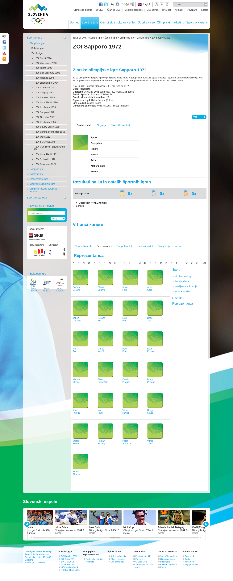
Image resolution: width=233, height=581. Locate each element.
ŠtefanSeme (76, 442)
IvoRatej (100, 411)
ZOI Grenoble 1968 (45, 117)
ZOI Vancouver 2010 (46, 63)
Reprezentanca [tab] (182, 303)
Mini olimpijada (118, 562)
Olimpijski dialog (167, 559)
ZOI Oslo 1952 (43, 137)
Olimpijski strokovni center (118, 22)
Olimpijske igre (37, 43)
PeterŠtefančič (127, 442)
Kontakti (179, 10)
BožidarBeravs (77, 288)
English (146, 4)
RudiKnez (125, 350)
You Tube (189, 562)
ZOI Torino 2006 (44, 68)
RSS (4, 59)
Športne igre (89, 22)
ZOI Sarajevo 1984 (45, 97)
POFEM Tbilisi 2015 (70, 570)
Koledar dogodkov (119, 556)
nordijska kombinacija (186, 286)
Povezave (192, 10)
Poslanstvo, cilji (142, 556)
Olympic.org (126, 4)
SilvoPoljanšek (103, 381)
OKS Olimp (152, 10)
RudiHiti (125, 319)
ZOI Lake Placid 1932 (47, 154)
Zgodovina (140, 559)
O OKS (99, 10)
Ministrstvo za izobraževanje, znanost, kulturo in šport (118, 4)
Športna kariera (196, 22)
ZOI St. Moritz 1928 (46, 159)
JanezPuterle (76, 411)
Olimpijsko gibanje (82, 10)
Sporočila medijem (168, 556)
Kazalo (204, 10)
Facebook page (101, 4)
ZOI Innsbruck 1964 (46, 122)
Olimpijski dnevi (118, 559)
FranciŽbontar (77, 473)
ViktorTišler (150, 442)
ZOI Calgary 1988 (45, 92)
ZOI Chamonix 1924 (46, 164)
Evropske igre (37, 169)
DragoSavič (150, 411)
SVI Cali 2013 (67, 562)
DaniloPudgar (126, 381)
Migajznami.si (191, 564)
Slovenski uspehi (83, 246)
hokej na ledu (182, 281)
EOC (132, 4)
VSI (204, 263)
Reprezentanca (104, 246)
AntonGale (150, 288)
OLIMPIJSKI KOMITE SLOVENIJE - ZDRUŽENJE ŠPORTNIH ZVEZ (38, 15)
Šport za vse (146, 22)
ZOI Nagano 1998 (45, 78)
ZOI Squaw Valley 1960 (48, 127)
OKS (84, 37)
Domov (74, 22)
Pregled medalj (124, 246)
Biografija (101, 125)
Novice (178, 246)
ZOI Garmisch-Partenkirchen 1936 (48, 148)
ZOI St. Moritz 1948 (46, 141)
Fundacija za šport (112, 4)
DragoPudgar (151, 381)
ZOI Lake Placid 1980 (47, 102)
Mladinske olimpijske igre (42, 184)
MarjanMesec (76, 381)
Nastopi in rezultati (120, 125)
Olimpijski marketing (170, 22)
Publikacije (165, 562)
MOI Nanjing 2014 (69, 567)
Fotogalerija (164, 246)
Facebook (189, 556)
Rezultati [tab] (178, 297)
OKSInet (166, 10)
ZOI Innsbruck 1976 (46, 107)
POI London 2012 (69, 556)
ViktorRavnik (126, 411)
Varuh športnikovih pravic (144, 565)
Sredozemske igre (39, 179)
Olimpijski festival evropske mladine (43, 190)
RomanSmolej (101, 442)
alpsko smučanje (183, 276)
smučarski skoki (183, 291)
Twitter (106, 4)
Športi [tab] (176, 269)
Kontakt (163, 567)
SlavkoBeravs (101, 288)
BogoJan (150, 319)
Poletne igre (37, 48)
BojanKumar (150, 350)
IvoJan (75, 350)
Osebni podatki (84, 125)
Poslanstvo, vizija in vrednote (95, 560)
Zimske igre (37, 53)
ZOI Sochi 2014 (44, 58)
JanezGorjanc (77, 319)
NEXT (205, 524)
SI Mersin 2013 (68, 564)
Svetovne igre (37, 174)
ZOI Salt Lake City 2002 (48, 73)
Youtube (4, 53)
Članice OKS (113, 10)
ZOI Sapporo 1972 (45, 112)
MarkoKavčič (101, 350)
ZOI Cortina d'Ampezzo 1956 (50, 132)
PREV (27, 524)
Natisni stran (167, 4)
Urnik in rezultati (145, 246)
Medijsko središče (133, 10)
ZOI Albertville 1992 (46, 87)
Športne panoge (37, 197)
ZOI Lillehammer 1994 (47, 83)
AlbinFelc (125, 288)
